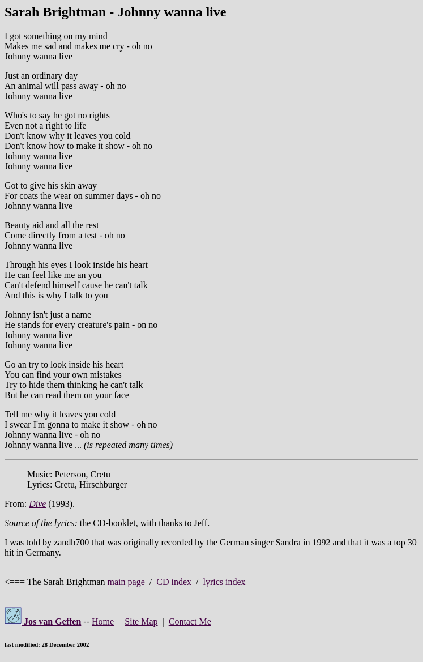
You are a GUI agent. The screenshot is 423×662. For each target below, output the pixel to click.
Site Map (141, 621)
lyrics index (224, 582)
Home (103, 621)
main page (126, 582)
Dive (37, 504)
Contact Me (190, 621)
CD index (173, 582)
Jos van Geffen (43, 621)
